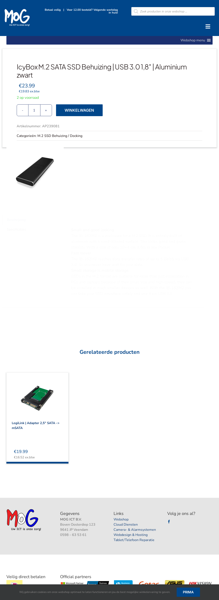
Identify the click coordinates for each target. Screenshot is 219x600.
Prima (188, 592)
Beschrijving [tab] (18, 220)
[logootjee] (24, 510)
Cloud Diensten (126, 524)
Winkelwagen (79, 110)
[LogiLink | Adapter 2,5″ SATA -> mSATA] (37, 394)
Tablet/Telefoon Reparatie (134, 540)
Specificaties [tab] (18, 229)
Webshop (121, 519)
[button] (193, 40)
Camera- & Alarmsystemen (135, 529)
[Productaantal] (34, 110)
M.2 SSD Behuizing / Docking (59, 136)
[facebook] (169, 521)
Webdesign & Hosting (131, 534)
